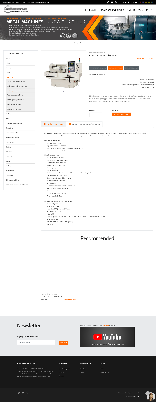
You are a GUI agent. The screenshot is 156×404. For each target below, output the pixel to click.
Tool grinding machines (15, 95)
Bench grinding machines (15, 100)
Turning (8, 58)
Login (134, 2)
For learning (10, 171)
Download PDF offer (99, 68)
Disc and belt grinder (14, 104)
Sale (108, 10)
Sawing (8, 68)
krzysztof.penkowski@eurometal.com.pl (140, 85)
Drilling (8, 73)
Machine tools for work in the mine (17, 185)
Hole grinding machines (16, 91)
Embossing (10, 142)
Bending (8, 152)
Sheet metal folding (12, 137)
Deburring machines (14, 109)
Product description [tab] (53, 127)
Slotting (8, 114)
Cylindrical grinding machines (17, 86)
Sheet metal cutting (12, 133)
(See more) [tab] (84, 127)
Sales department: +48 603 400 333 (14, 2)
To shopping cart (121, 115)
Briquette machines (12, 180)
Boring (8, 119)
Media (123, 10)
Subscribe (64, 345)
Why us (61, 375)
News (115, 10)
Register (125, 2)
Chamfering (10, 156)
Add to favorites (136, 68)
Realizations (105, 375)
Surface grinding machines (16, 81)
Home (76, 10)
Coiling (8, 147)
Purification (10, 175)
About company (135, 10)
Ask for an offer (118, 68)
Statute (82, 371)
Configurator (78, 43)
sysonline (136, 399)
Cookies (82, 375)
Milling (8, 63)
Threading (9, 128)
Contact (61, 378)
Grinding (10, 77)
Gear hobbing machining (14, 123)
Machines (86, 10)
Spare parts (98, 10)
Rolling (8, 161)
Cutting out (9, 166)
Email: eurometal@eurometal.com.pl (38, 2)
